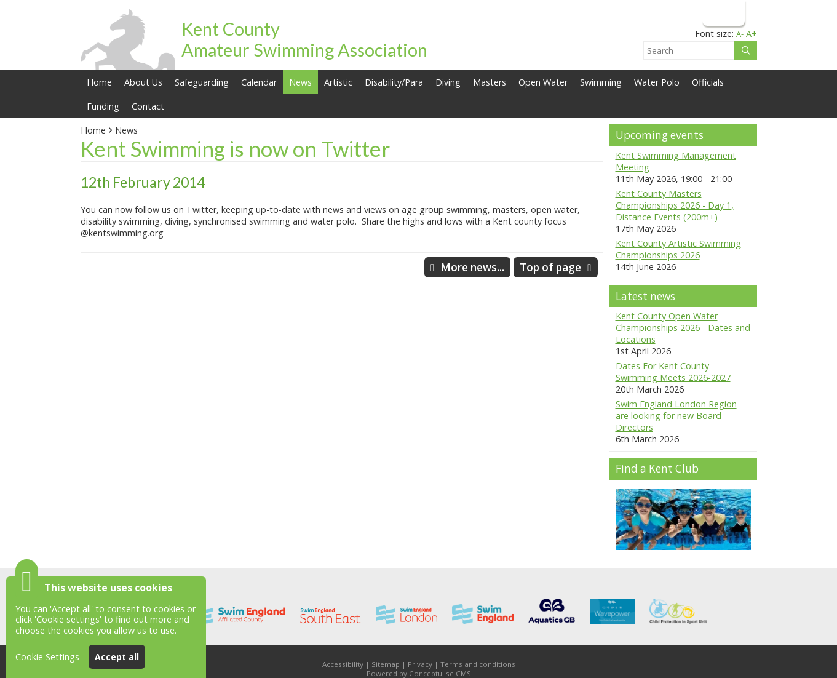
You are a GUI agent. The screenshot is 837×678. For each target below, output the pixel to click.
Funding (103, 106)
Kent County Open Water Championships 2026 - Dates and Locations (683, 327)
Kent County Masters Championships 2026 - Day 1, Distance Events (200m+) (675, 205)
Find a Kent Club (657, 468)
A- (740, 33)
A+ (751, 33)
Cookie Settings (47, 657)
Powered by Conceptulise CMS (419, 673)
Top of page (550, 267)
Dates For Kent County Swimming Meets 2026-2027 (673, 371)
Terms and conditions (477, 664)
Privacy (420, 664)
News (126, 130)
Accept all (117, 657)
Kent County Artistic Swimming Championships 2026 (678, 249)
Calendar (259, 82)
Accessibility (342, 664)
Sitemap (385, 664)
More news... (472, 267)
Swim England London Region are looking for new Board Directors (676, 415)
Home (99, 82)
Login (722, 12)
